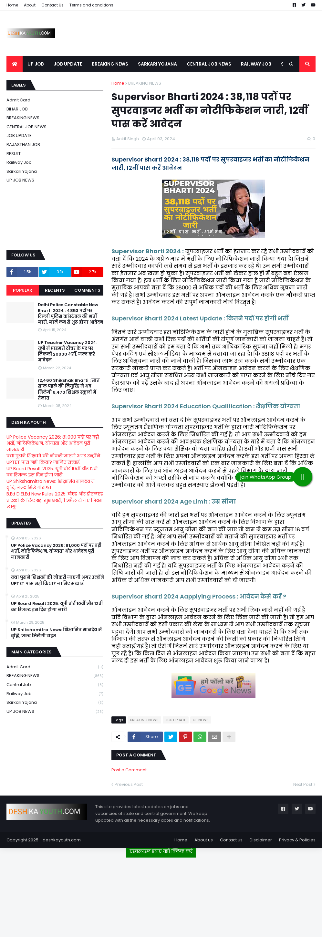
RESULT (13, 154)
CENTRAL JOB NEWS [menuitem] (209, 64)
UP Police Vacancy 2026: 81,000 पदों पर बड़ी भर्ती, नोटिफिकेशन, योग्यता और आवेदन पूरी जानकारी (52, 443)
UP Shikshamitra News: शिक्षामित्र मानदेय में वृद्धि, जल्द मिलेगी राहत (50, 484)
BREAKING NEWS (144, 83)
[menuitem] (14, 64)
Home (12, 5)
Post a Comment (129, 770)
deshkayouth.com (62, 840)
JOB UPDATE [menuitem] (68, 64)
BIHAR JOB (17, 109)
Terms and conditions (91, 5)
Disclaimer (261, 840)
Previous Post (129, 784)
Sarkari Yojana (21, 171)
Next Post (302, 784)
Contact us (231, 840)
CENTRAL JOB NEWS (26, 127)
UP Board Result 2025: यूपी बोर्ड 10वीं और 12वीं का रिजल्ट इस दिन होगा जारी (52, 471)
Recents (55, 290)
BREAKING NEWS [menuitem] (110, 64)
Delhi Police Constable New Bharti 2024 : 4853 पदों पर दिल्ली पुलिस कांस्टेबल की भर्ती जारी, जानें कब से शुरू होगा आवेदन (70, 314)
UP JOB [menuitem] (35, 64)
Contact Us (52, 5)
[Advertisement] (161, 894)
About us (203, 840)
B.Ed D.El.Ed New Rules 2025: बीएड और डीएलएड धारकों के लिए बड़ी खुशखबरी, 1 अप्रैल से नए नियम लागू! (54, 500)
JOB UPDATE (175, 720)
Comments (87, 290)
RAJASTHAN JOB (23, 144)
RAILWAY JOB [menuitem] (256, 64)
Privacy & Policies (297, 840)
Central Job (54, 685)
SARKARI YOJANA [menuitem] (157, 64)
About (30, 5)
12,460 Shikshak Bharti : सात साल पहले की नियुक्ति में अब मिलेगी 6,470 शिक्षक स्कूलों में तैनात (69, 389)
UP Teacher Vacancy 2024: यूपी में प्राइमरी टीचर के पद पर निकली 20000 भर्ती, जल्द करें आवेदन (67, 351)
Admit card (18, 100)
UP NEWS (201, 720)
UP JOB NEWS (20, 180)
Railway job (19, 162)
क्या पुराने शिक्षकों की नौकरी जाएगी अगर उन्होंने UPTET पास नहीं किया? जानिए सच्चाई (53, 459)
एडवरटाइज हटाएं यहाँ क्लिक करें (161, 851)
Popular (22, 290)
